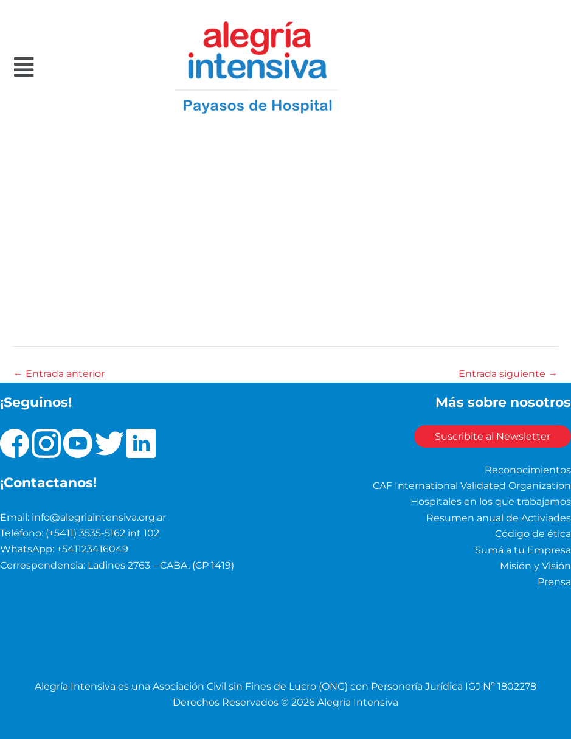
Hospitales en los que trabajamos (490, 501)
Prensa (554, 582)
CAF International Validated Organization (472, 485)
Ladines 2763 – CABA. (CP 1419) (161, 565)
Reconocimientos (528, 469)
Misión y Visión (535, 565)
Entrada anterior (59, 374)
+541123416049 (92, 549)
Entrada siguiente (508, 374)
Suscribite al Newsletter (489, 436)
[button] (57, 67)
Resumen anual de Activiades (498, 517)
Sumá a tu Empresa (523, 549)
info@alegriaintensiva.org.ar (99, 516)
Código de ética (533, 534)
